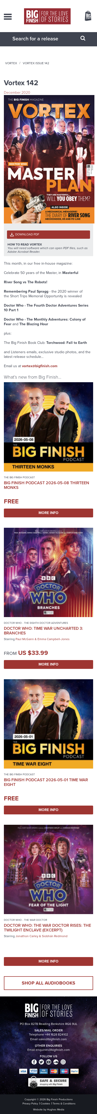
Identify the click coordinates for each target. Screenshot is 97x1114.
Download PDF (27, 234)
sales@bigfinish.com (53, 1039)
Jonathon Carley (27, 936)
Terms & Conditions (64, 1103)
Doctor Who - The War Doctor (25, 920)
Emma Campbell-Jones (54, 639)
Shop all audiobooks (48, 983)
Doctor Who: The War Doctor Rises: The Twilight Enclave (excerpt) (47, 927)
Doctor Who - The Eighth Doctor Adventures (36, 623)
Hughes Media (55, 1109)
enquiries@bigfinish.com (53, 1049)
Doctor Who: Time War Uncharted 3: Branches (43, 630)
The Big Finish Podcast (19, 477)
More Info (48, 513)
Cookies (45, 1103)
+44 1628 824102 (56, 1034)
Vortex (11, 63)
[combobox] (42, 38)
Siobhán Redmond (55, 936)
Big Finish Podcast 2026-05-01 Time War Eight (46, 782)
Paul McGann (25, 639)
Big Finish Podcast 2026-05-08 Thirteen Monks (46, 485)
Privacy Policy (30, 1103)
